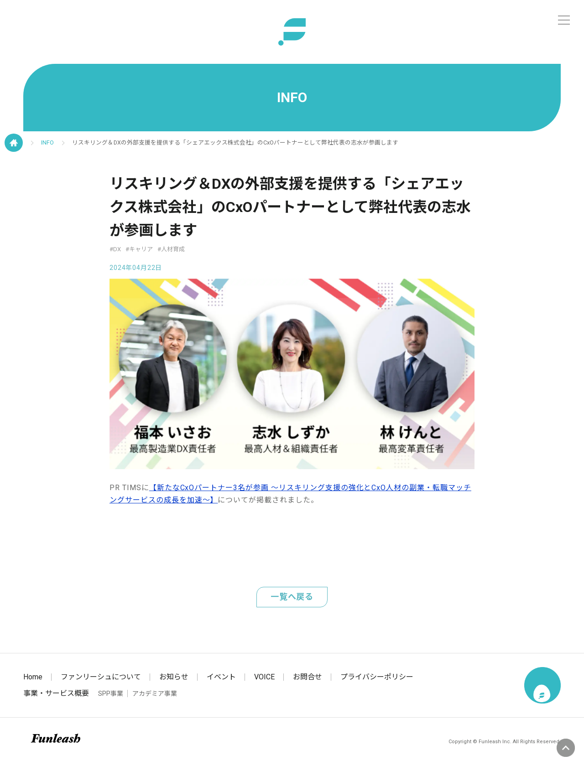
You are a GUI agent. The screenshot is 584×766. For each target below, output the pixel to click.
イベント (221, 677)
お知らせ (173, 677)
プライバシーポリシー (376, 677)
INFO (47, 142)
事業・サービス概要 (56, 693)
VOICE (264, 677)
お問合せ (307, 677)
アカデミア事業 (154, 693)
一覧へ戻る (292, 596)
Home (32, 677)
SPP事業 (110, 693)
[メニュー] (564, 20)
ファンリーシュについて (101, 677)
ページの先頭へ (566, 748)
